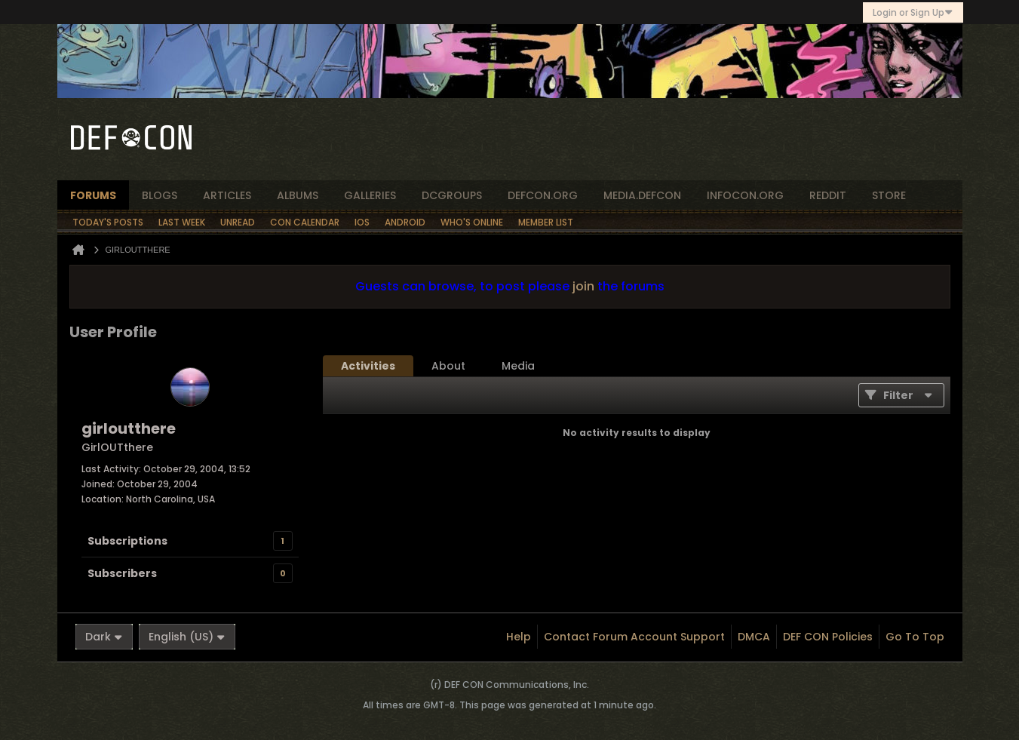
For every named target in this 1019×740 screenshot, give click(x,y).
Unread (237, 222)
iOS (362, 222)
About (448, 365)
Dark (104, 636)
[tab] (368, 365)
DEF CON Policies (828, 636)
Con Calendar (304, 222)
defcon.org (543, 195)
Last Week (181, 222)
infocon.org (745, 195)
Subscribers (122, 573)
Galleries (370, 195)
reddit (827, 195)
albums (297, 195)
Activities (368, 365)
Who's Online (471, 222)
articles (227, 195)
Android (405, 222)
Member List (545, 222)
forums (93, 195)
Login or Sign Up (913, 12)
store (889, 195)
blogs (159, 195)
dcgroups (452, 195)
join (583, 286)
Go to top (914, 636)
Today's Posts (107, 222)
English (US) (187, 636)
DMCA (754, 636)
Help (518, 636)
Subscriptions (127, 540)
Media (518, 365)
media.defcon (642, 195)
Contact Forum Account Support (634, 636)
